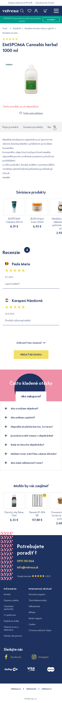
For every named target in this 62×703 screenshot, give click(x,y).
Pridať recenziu (31, 354)
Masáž (16, 28)
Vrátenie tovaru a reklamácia (11, 628)
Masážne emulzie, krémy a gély (38, 28)
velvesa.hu (31, 688)
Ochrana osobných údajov (40, 630)
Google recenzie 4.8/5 (34, 576)
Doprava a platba (11, 600)
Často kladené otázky (38, 600)
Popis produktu (10, 127)
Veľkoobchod (34, 606)
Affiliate (32, 612)
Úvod (4, 28)
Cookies (32, 624)
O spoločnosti (10, 615)
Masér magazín (35, 618)
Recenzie (52, 126)
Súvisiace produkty (33, 127)
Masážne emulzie (10, 33)
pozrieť (51, 19)
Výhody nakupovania (13, 635)
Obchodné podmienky (9, 608)
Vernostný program (37, 594)
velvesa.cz (16, 688)
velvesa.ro (46, 688)
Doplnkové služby (11, 621)
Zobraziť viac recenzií (31, 342)
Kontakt (7, 594)
